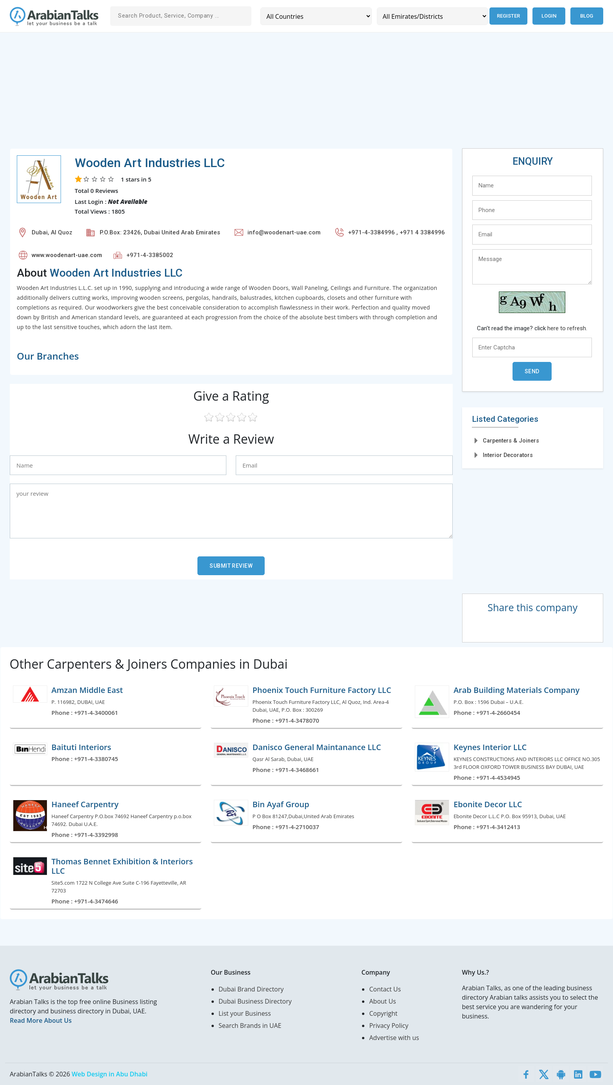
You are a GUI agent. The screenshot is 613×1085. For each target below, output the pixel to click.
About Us (382, 1001)
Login (548, 16)
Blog (586, 16)
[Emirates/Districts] (432, 16)
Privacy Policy (388, 1025)
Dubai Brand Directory (251, 989)
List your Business (245, 1013)
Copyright (383, 1013)
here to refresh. (567, 328)
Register (508, 16)
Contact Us (385, 989)
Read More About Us (41, 1020)
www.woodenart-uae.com (67, 255)
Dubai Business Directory (255, 1001)
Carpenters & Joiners (511, 440)
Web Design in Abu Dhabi (109, 1074)
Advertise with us (394, 1037)
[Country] (316, 16)
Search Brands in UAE (250, 1025)
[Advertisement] (244, 93)
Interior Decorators (508, 455)
